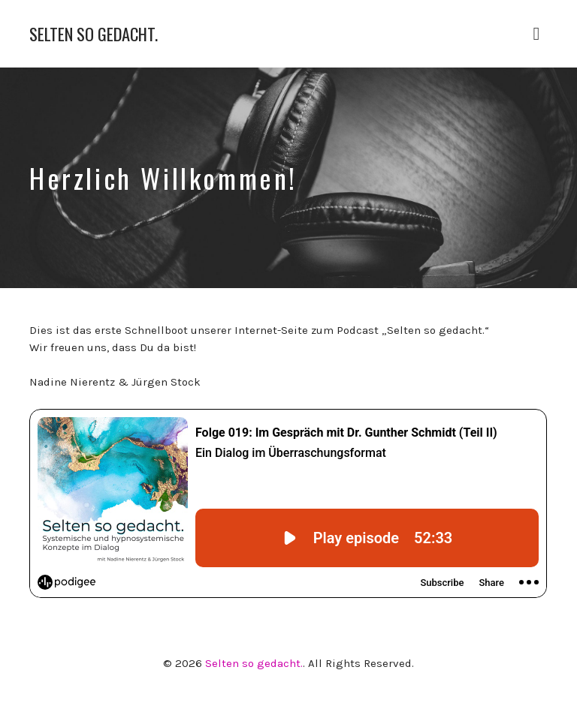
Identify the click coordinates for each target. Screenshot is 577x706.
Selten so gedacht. (93, 34)
